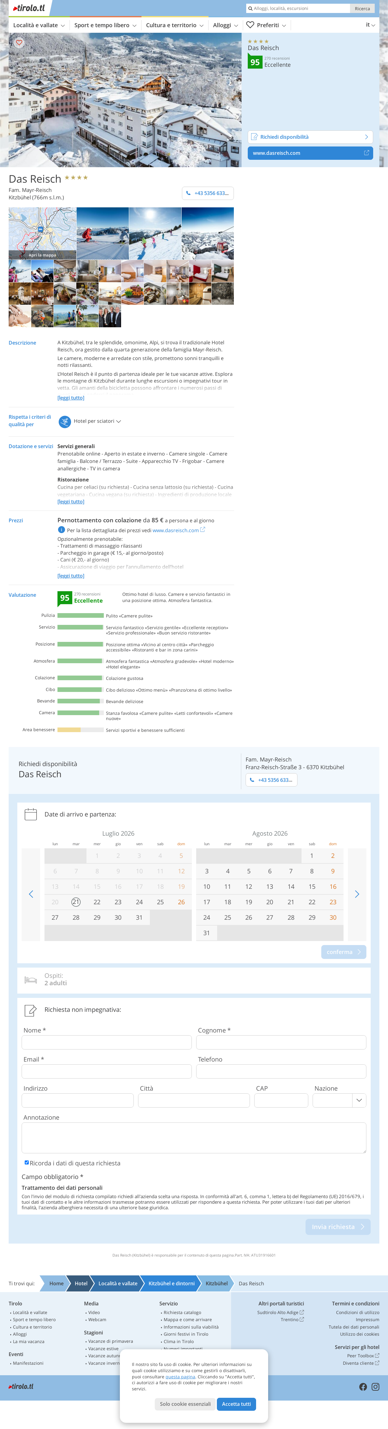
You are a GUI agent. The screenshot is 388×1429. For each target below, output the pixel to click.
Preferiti (266, 25)
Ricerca (362, 8)
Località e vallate (39, 25)
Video (94, 1312)
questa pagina (180, 1377)
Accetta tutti (236, 1404)
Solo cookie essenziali (185, 1404)
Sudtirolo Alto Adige (280, 1312)
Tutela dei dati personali (354, 1327)
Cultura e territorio (175, 25)
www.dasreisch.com (313, 152)
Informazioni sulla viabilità (191, 1327)
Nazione (326, 1088)
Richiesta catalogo (182, 1312)
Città (146, 1088)
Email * (33, 1059)
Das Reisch (35, 178)
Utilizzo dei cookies (359, 1334)
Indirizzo (35, 1088)
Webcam (97, 1319)
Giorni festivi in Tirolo (186, 1334)
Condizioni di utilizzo (357, 1312)
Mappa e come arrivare (188, 1319)
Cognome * (214, 1030)
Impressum (367, 1319)
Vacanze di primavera (110, 1341)
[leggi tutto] (70, 397)
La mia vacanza (28, 1341)
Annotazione (41, 1117)
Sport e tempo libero (105, 25)
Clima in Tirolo (179, 1341)
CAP (262, 1088)
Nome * (34, 1030)
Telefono (210, 1059)
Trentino (292, 1320)
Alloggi (225, 25)
